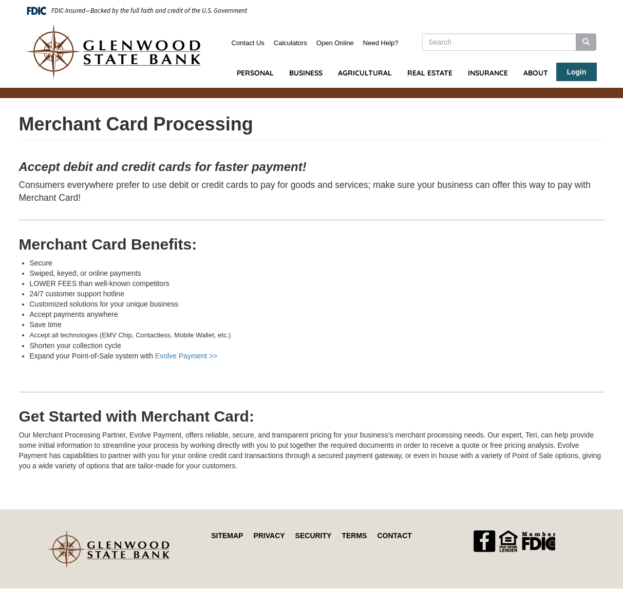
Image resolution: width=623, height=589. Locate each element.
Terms (354, 535)
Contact (394, 535)
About (535, 73)
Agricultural (365, 73)
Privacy (269, 535)
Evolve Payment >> (186, 356)
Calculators (290, 43)
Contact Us (248, 43)
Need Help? (381, 43)
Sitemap (227, 535)
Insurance (488, 73)
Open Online (335, 43)
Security (313, 535)
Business (306, 73)
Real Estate (429, 73)
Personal (255, 73)
